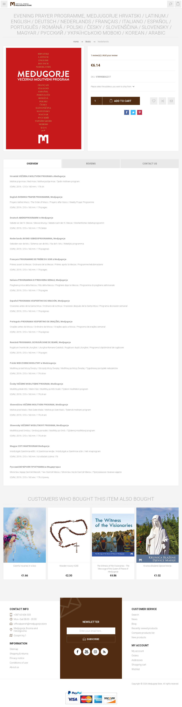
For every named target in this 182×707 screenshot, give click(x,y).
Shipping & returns (19, 653)
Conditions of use (19, 662)
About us (14, 667)
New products (139, 637)
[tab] (32, 163)
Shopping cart (139, 664)
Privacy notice (17, 658)
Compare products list (143, 633)
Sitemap (14, 649)
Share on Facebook (126, 112)
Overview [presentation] (32, 163)
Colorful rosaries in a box (24, 566)
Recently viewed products (145, 628)
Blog (134, 623)
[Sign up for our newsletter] (91, 630)
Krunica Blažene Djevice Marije (157, 566)
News (134, 619)
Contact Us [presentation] (149, 163)
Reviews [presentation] (91, 163)
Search (135, 614)
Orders (135, 655)
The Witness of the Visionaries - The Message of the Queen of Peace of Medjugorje (113, 569)
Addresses (137, 660)
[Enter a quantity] (94, 101)
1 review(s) (96, 55)
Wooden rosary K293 (68, 566)
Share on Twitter (133, 112)
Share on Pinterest (139, 112)
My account (138, 651)
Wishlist (136, 669)
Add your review (110, 55)
